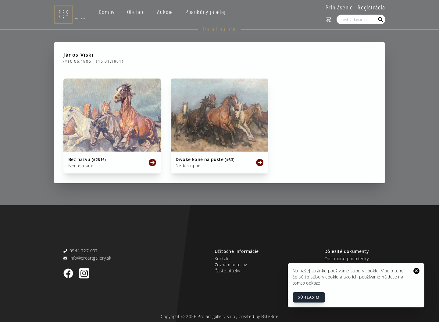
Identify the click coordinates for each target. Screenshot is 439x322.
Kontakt (222, 258)
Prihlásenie (339, 7)
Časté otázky (227, 271)
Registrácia (371, 7)
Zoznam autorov (231, 265)
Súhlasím (309, 297)
